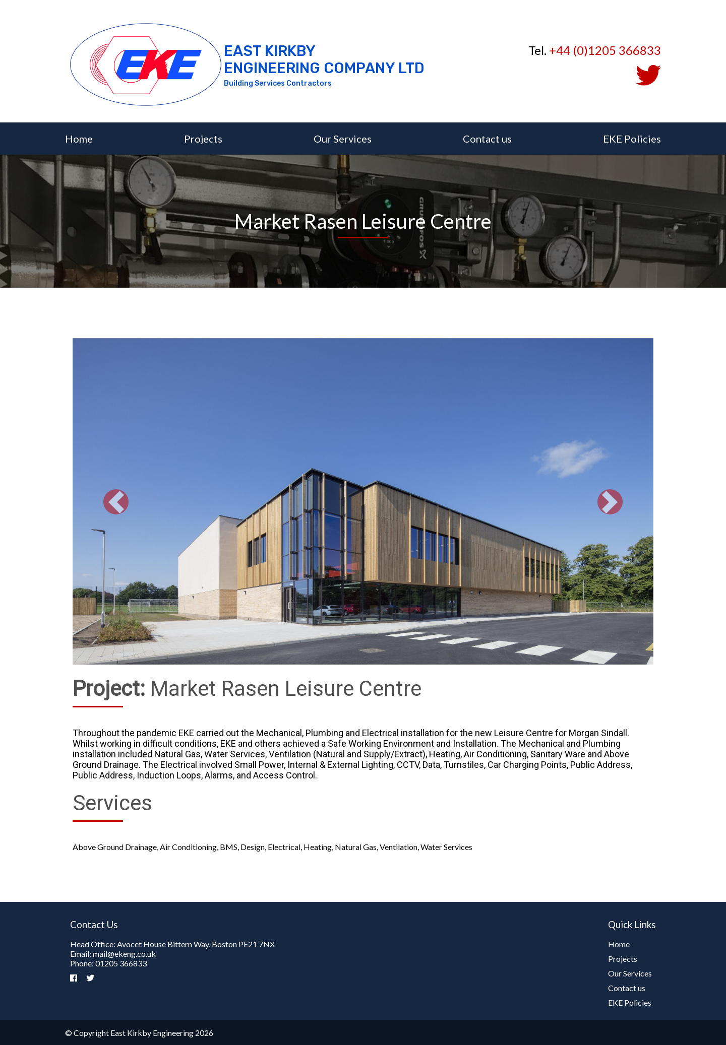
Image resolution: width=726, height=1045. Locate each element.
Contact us (487, 139)
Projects (203, 139)
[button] (116, 502)
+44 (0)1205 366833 (605, 50)
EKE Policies (632, 139)
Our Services (343, 139)
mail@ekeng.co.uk (124, 953)
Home (79, 139)
